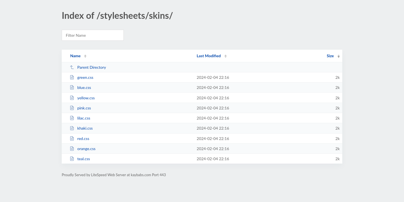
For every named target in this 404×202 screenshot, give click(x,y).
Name (75, 55)
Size (330, 55)
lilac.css (80, 118)
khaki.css (81, 128)
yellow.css (82, 97)
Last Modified (209, 55)
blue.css (80, 87)
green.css (81, 77)
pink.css (80, 107)
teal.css (80, 158)
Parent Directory (88, 67)
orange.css (82, 148)
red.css (79, 138)
